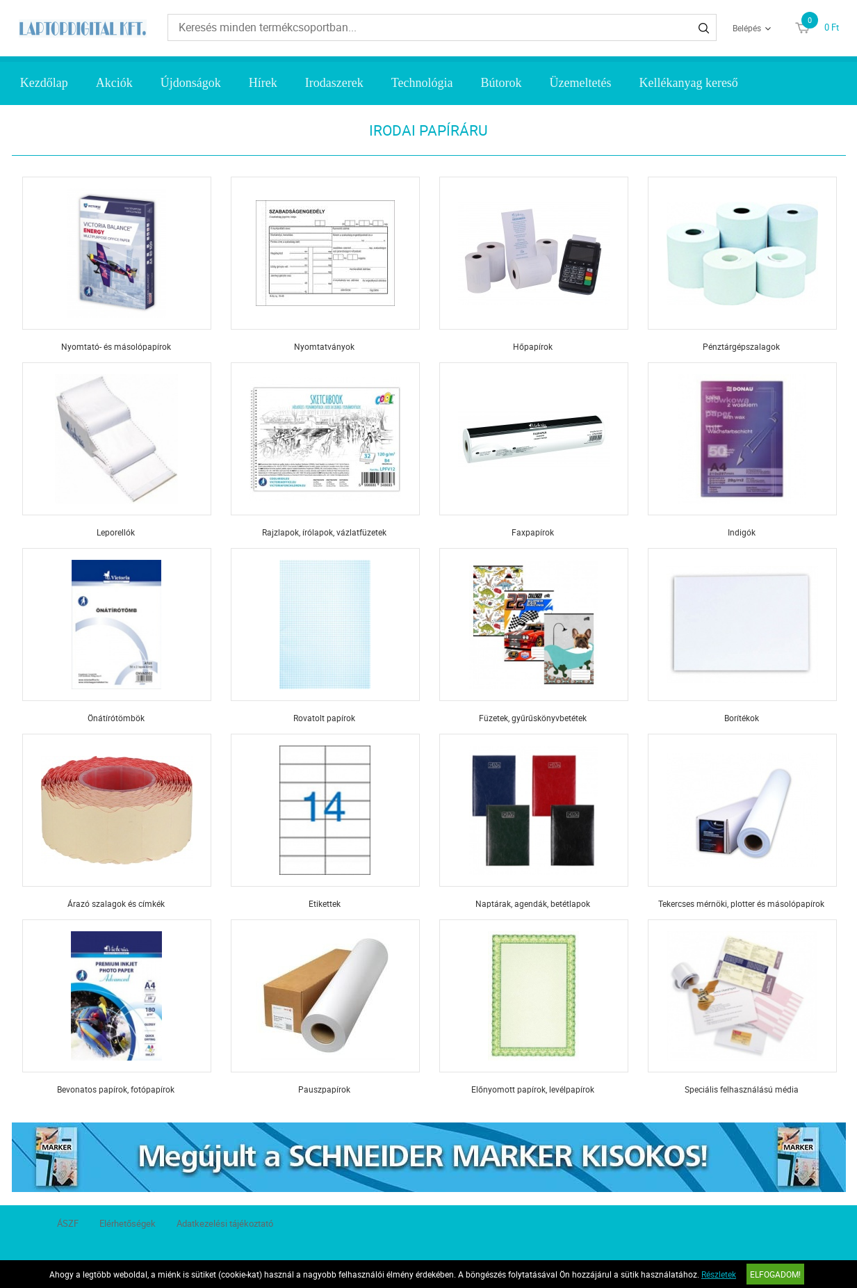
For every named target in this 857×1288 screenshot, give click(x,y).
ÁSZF (68, 1223)
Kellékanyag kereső (688, 83)
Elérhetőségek (127, 1223)
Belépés (747, 27)
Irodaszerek (334, 83)
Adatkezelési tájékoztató (225, 1223)
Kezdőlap (44, 83)
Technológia (422, 83)
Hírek (263, 83)
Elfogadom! (775, 1274)
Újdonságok (191, 83)
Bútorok (500, 83)
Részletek (718, 1274)
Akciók (114, 83)
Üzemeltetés (580, 83)
